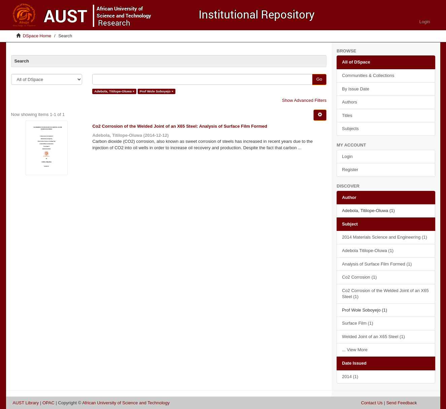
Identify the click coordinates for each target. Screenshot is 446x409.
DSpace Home (37, 35)
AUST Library (26, 402)
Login (347, 156)
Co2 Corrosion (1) (359, 277)
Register (350, 169)
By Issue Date (355, 88)
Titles (347, 115)
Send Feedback (401, 402)
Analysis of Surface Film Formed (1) (377, 264)
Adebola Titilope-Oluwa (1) (367, 250)
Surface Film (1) (357, 323)
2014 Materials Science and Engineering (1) (384, 237)
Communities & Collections (368, 75)
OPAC (48, 402)
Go (319, 79)
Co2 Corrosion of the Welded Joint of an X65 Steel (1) (385, 293)
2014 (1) (350, 376)
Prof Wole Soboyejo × (156, 91)
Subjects (350, 128)
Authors (349, 102)
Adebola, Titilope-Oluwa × (114, 91)
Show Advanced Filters (304, 100)
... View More (355, 349)
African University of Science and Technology (126, 402)
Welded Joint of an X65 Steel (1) (373, 336)
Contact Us (372, 402)
